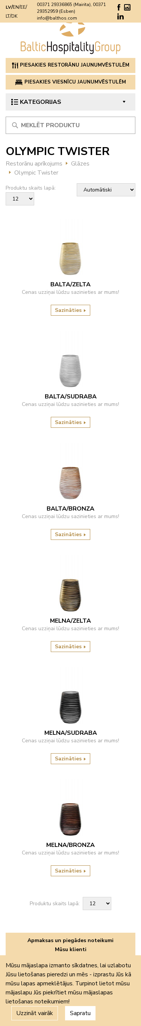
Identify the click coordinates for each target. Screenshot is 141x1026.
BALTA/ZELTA (70, 284)
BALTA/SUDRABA (71, 396)
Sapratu (80, 1013)
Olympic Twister (36, 173)
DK (14, 16)
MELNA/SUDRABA (70, 733)
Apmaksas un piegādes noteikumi (70, 940)
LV (8, 7)
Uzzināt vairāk (34, 1013)
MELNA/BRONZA (70, 845)
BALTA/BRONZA (70, 508)
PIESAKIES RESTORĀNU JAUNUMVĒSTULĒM (70, 65)
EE (23, 7)
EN (16, 7)
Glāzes (80, 164)
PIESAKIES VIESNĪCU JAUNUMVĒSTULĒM (70, 82)
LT (8, 16)
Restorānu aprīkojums (34, 164)
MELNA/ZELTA (70, 621)
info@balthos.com (57, 18)
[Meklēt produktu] (70, 125)
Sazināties (70, 310)
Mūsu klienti (70, 949)
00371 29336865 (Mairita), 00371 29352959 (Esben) (71, 8)
